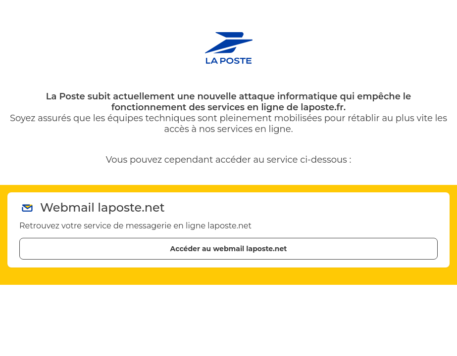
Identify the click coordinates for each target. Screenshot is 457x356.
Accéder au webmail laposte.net (228, 248)
